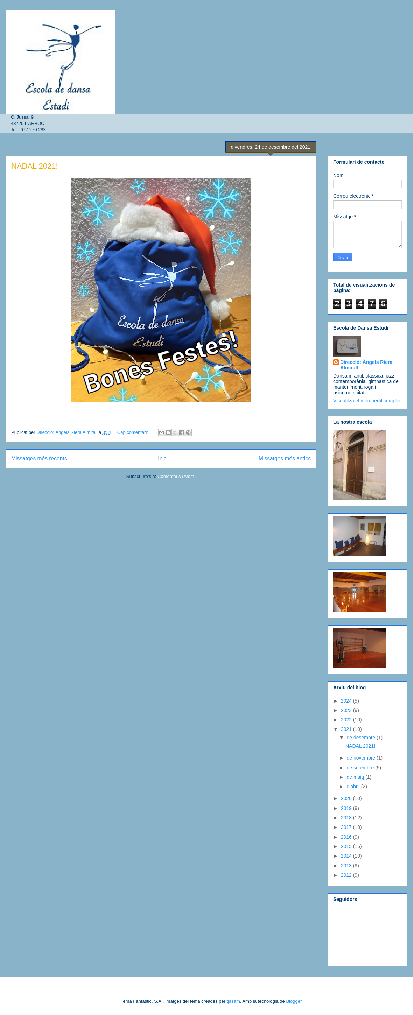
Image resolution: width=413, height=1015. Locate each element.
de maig (355, 777)
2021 (347, 729)
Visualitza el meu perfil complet (367, 400)
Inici (163, 458)
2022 (347, 720)
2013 (347, 865)
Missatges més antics (285, 458)
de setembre (360, 767)
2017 (347, 827)
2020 (347, 798)
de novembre (361, 758)
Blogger (293, 1001)
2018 (347, 817)
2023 (347, 710)
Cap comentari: (133, 432)
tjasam (233, 1001)
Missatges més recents (39, 458)
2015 (347, 846)
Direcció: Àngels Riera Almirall (366, 365)
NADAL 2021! (34, 166)
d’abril (353, 786)
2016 (347, 837)
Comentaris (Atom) (177, 476)
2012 (347, 875)
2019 (347, 808)
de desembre (361, 737)
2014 (347, 856)
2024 (347, 701)
